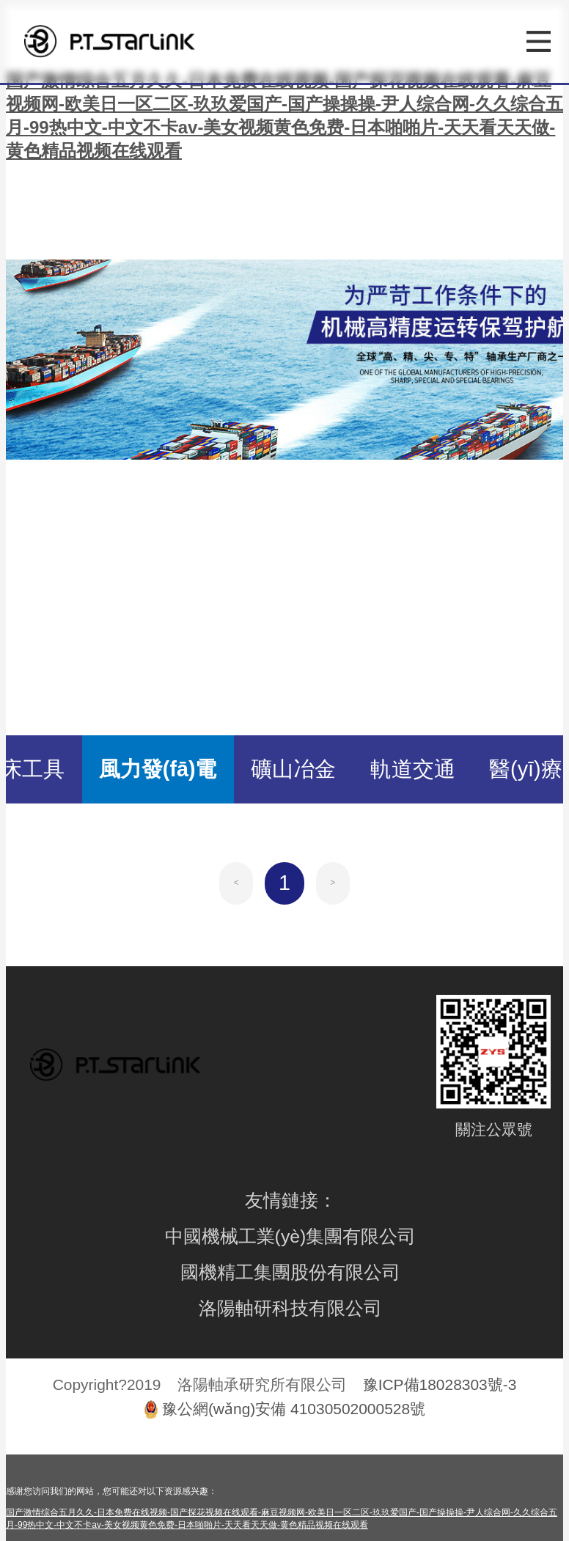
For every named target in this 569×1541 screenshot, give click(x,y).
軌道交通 (412, 769)
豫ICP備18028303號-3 (440, 1384)
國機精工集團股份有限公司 (290, 1272)
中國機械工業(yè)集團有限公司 (290, 1236)
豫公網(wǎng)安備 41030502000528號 (293, 1408)
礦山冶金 (293, 769)
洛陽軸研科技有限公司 (290, 1308)
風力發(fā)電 (158, 769)
